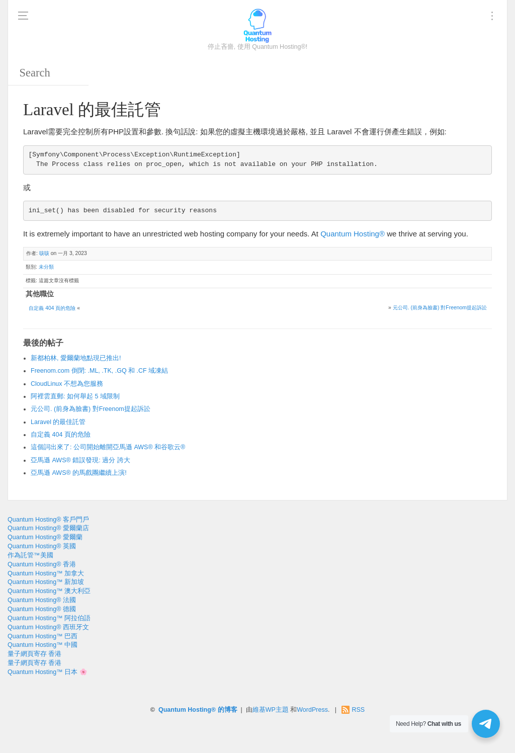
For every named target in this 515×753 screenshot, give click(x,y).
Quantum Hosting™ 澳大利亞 (49, 591)
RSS (358, 709)
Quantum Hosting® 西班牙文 (48, 627)
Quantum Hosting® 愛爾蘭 (45, 537)
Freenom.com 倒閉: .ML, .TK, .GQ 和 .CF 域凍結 (99, 370)
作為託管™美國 (30, 555)
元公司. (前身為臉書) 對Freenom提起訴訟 (440, 307)
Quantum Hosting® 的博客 (197, 709)
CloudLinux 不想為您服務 (67, 383)
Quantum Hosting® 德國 (42, 609)
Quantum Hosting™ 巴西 (42, 636)
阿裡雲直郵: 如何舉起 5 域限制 (75, 396)
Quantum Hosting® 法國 (42, 600)
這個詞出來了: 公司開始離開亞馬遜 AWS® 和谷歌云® (108, 447)
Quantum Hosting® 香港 (42, 564)
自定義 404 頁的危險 (52, 308)
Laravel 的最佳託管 (58, 422)
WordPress (312, 709)
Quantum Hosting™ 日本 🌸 (48, 672)
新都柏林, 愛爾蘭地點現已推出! (76, 358)
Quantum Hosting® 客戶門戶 (48, 519)
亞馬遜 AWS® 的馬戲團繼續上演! (79, 472)
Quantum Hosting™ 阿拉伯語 (49, 618)
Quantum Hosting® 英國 (42, 546)
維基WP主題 (270, 709)
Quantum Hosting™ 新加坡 (46, 581)
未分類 (46, 267)
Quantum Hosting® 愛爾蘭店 (48, 528)
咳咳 (44, 253)
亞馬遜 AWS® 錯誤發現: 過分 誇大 (80, 460)
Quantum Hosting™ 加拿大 (46, 573)
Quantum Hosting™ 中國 (42, 644)
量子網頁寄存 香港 (34, 653)
